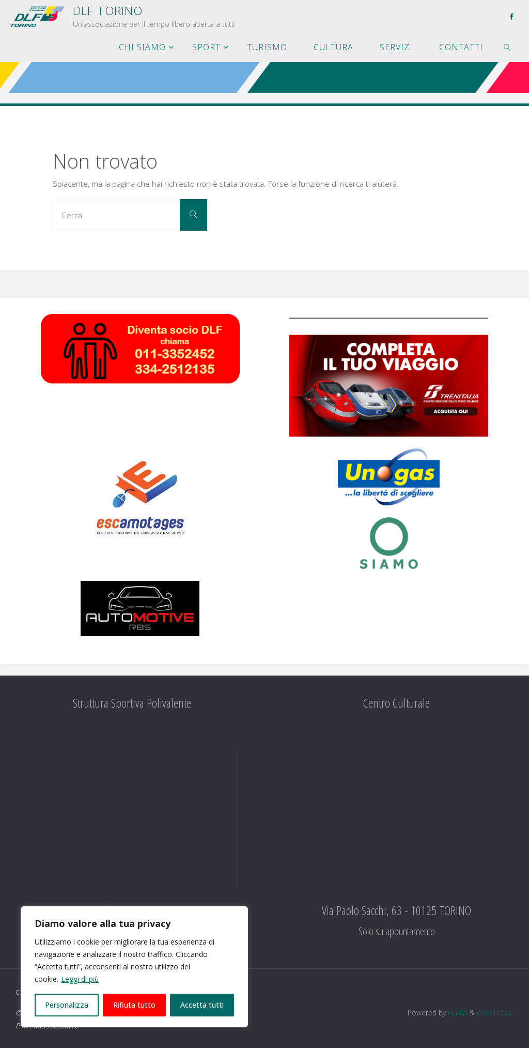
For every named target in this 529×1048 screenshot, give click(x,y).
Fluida (456, 1012)
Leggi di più (80, 979)
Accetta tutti (202, 1005)
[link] (507, 46)
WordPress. (495, 1012)
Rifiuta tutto (134, 1005)
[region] (134, 966)
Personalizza (66, 1005)
